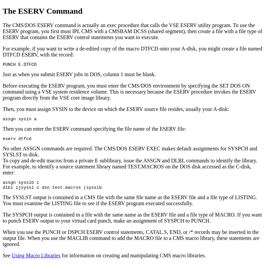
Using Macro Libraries (36, 260)
